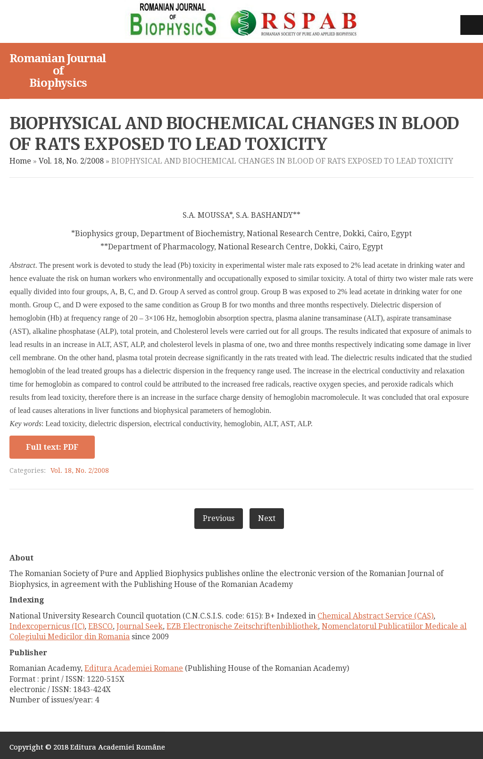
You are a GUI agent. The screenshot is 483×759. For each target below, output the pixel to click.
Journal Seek (140, 626)
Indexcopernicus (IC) (46, 626)
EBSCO (100, 626)
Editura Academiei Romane (133, 668)
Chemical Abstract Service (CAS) (375, 615)
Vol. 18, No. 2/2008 (71, 161)
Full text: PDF (52, 447)
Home (20, 161)
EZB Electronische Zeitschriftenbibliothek (242, 626)
